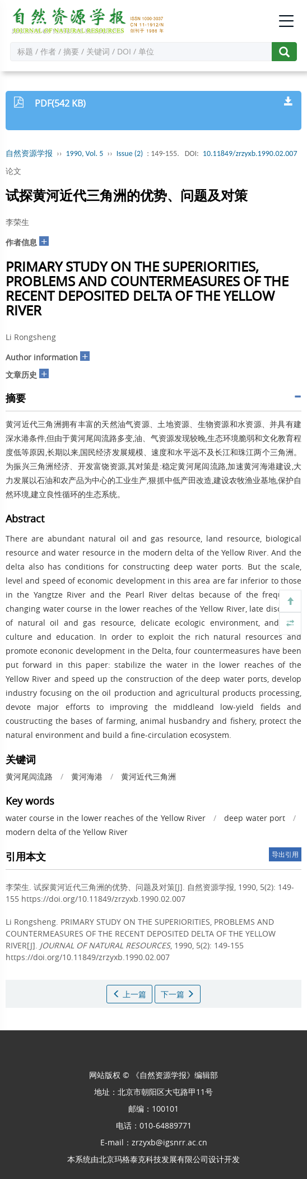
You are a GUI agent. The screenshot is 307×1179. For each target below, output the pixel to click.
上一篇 (129, 994)
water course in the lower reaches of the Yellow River (106, 818)
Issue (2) (130, 153)
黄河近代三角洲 (148, 776)
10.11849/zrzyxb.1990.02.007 (250, 153)
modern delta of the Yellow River (67, 832)
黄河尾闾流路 (29, 776)
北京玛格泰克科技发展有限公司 (153, 1159)
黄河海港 (87, 776)
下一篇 (177, 994)
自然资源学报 (29, 153)
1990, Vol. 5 (85, 153)
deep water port (254, 818)
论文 (13, 171)
